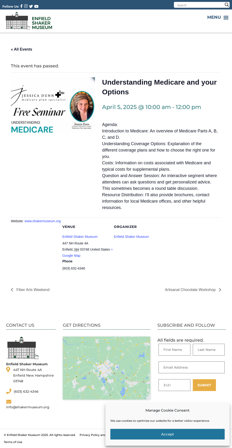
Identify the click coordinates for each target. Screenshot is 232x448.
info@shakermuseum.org (27, 407)
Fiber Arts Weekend (32, 290)
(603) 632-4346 (26, 391)
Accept (167, 434)
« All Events (21, 49)
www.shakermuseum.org (43, 221)
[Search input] (200, 5)
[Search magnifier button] (227, 5)
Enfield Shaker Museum (80, 237)
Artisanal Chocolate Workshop (191, 290)
